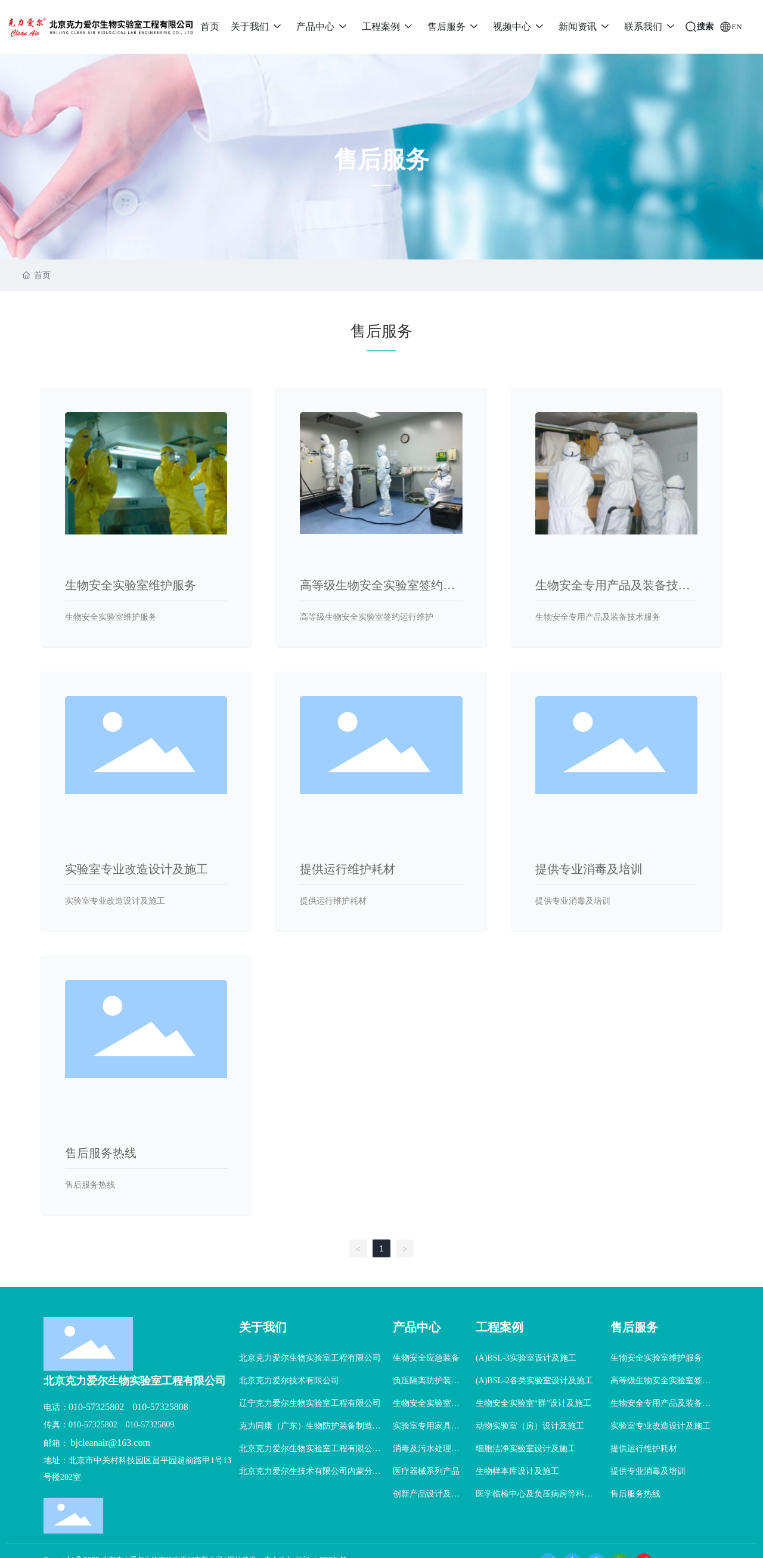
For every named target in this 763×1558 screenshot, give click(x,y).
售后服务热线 (101, 1153)
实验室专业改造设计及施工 (136, 869)
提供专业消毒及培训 (589, 869)
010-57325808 (160, 1407)
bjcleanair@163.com (110, 1443)
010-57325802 (96, 1407)
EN (736, 26)
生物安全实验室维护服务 (130, 585)
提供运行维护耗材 (347, 869)
